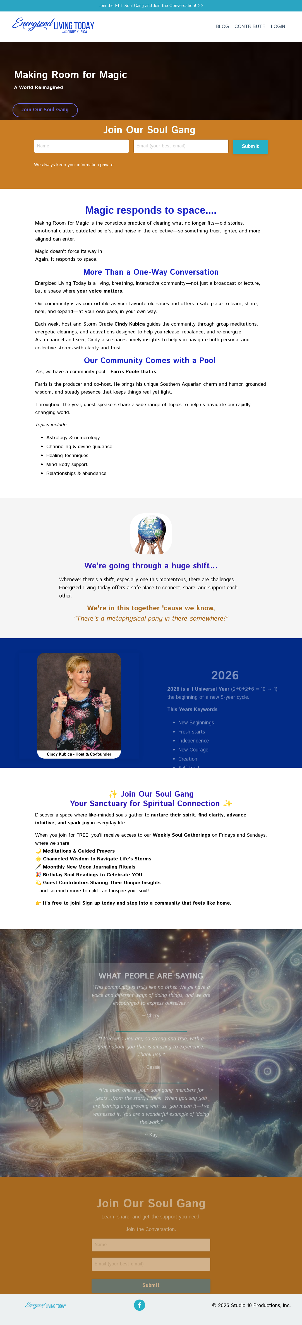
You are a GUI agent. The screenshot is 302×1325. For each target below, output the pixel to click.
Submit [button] (250, 146)
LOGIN (278, 27)
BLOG (221, 27)
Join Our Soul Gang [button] (45, 110)
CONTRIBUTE (249, 27)
